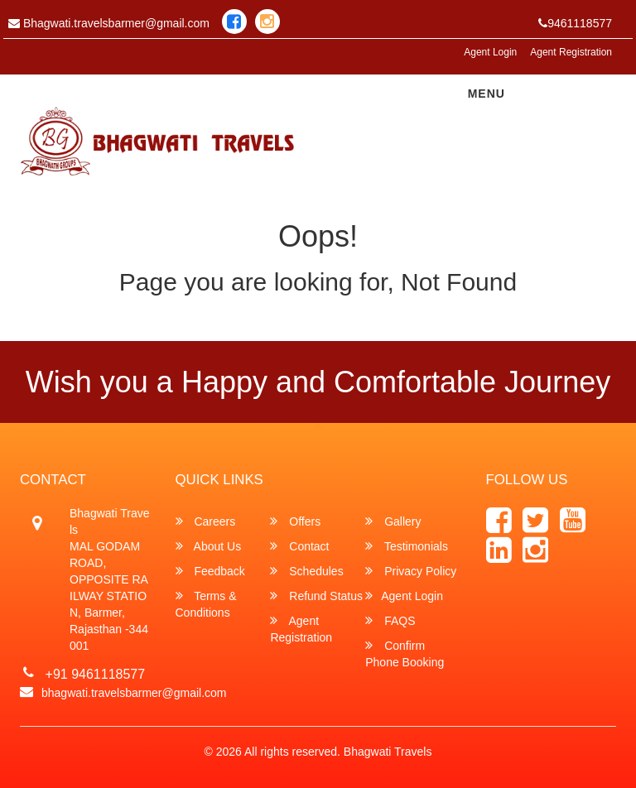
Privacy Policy (410, 571)
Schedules (306, 571)
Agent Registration (571, 52)
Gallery (393, 521)
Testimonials (406, 546)
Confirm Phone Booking (404, 653)
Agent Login (490, 52)
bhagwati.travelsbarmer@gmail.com (134, 692)
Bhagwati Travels (388, 751)
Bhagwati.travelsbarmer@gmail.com (109, 23)
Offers (295, 521)
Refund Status (316, 596)
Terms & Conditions (206, 604)
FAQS (390, 620)
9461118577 (575, 23)
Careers (206, 521)
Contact (299, 546)
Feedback (210, 571)
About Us (209, 546)
